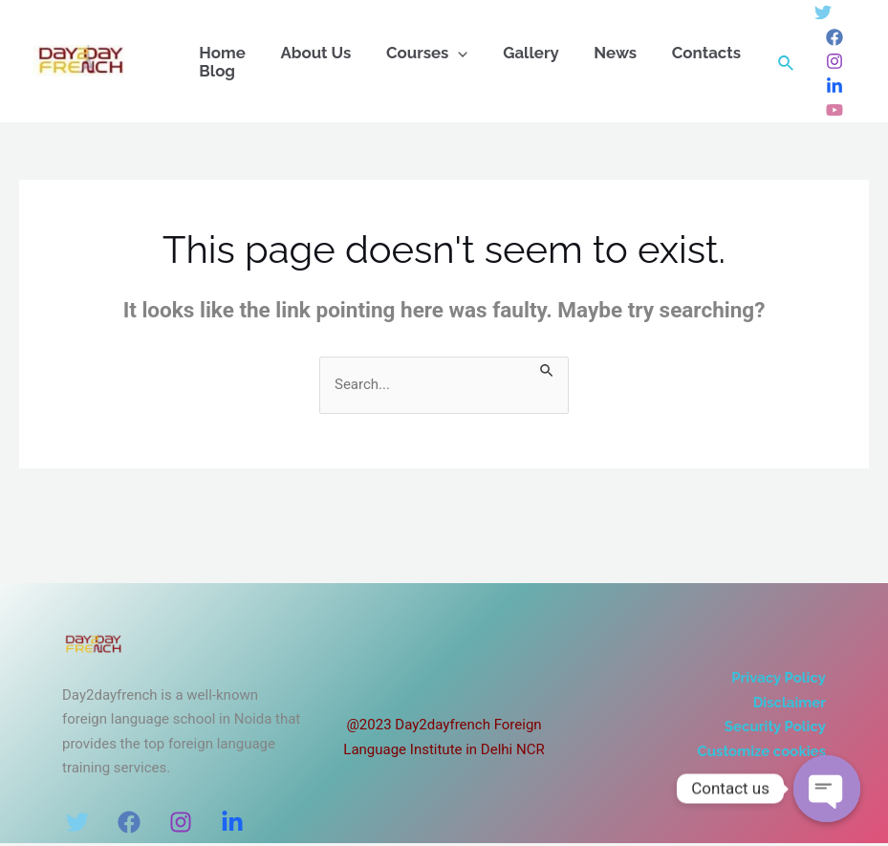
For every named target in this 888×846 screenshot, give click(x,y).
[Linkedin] (834, 86)
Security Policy (775, 726)
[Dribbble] (834, 110)
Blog (215, 71)
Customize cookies (762, 751)
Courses (416, 53)
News (595, 53)
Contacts (681, 53)
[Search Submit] (547, 369)
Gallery (515, 53)
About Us (308, 53)
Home (220, 53)
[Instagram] (834, 61)
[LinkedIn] (232, 822)
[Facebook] (834, 37)
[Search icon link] (786, 61)
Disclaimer (789, 702)
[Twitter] (823, 12)
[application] (447, 53)
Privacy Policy (778, 677)
